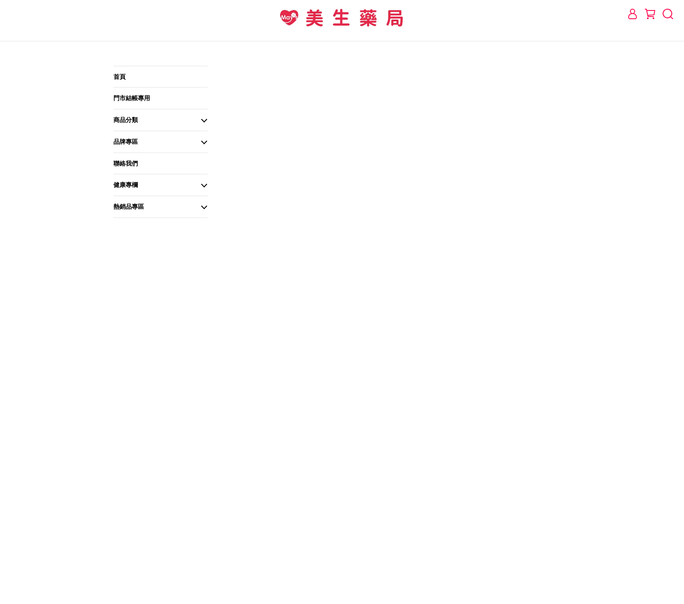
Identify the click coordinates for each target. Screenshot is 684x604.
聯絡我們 (125, 163)
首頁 (119, 76)
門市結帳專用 (131, 98)
